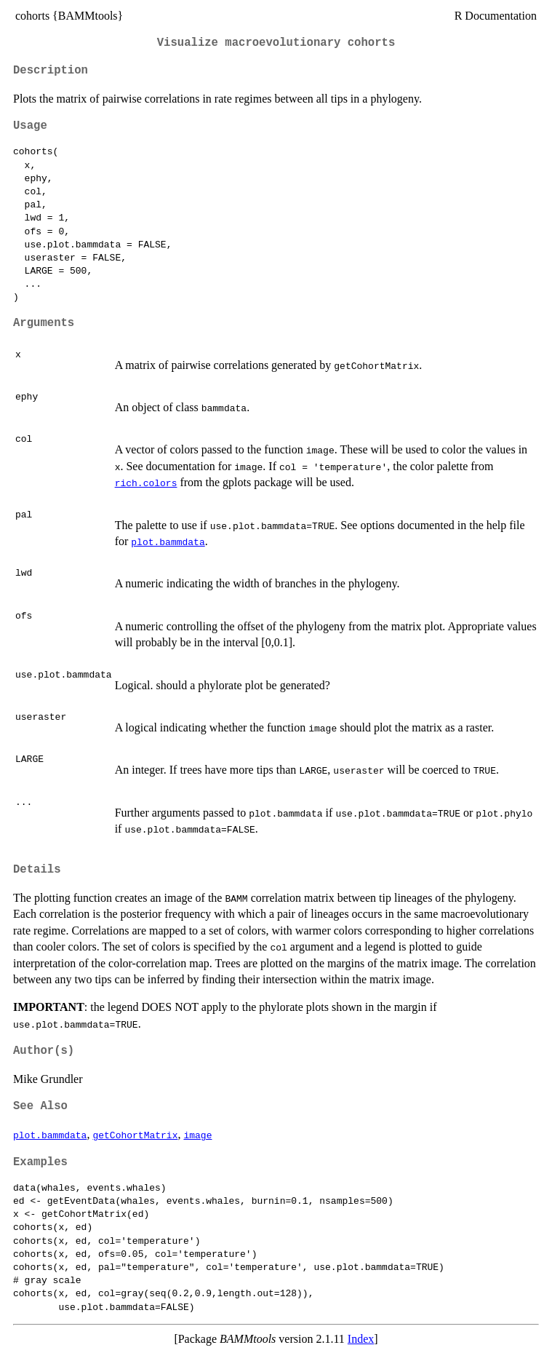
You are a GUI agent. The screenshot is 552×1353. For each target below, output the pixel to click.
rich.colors (146, 482)
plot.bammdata (167, 541)
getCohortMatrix (134, 1134)
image (197, 1134)
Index (361, 1339)
